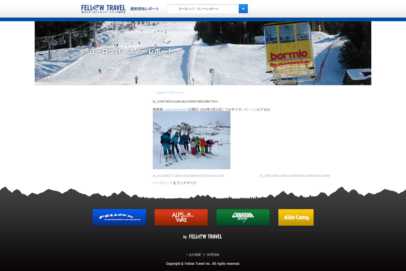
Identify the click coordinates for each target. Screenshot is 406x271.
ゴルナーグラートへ (169, 92)
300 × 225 (250, 109)
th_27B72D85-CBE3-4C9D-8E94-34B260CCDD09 (294, 176)
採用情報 (213, 255)
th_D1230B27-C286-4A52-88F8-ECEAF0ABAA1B (188, 176)
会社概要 (195, 255)
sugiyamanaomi (175, 109)
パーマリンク (163, 183)
